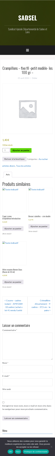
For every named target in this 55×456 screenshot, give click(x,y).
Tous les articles (23, 166)
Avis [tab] (8, 174)
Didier (34, 78)
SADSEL (27, 17)
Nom (5, 363)
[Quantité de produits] (6, 150)
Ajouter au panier (20, 150)
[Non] (51, 446)
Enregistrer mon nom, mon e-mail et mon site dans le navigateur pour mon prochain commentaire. (26, 407)
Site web (6, 389)
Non (18, 452)
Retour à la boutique (14, 159)
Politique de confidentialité (35, 452)
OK (10, 452)
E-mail (6, 376)
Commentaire (9, 330)
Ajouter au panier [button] (12, 228)
